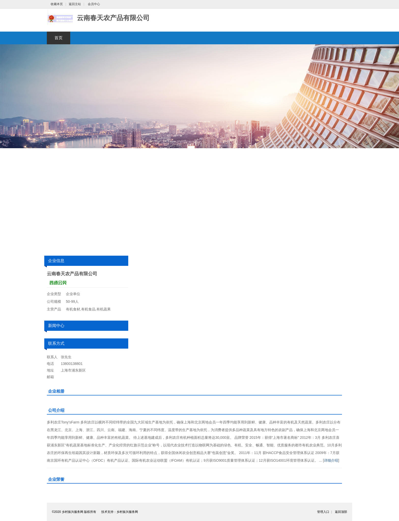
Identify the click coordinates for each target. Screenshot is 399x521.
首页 (58, 38)
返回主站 (75, 4)
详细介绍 (331, 460)
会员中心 (94, 4)
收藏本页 (57, 4)
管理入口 (323, 512)
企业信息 (56, 260)
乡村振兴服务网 (127, 512)
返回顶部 (341, 512)
